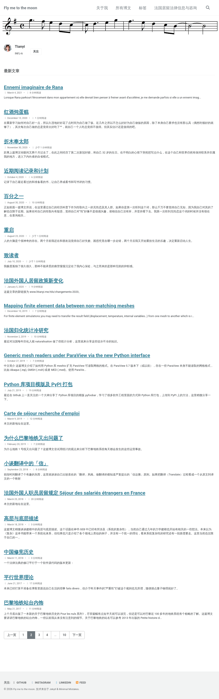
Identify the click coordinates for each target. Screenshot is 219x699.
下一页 (76, 655)
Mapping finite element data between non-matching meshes (69, 314)
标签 (142, 8)
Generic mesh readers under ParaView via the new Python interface (77, 366)
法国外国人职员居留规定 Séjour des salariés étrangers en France (74, 508)
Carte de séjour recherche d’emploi (42, 426)
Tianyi (20, 46)
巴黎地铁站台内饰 (23, 622)
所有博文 (122, 8)
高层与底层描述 (21, 535)
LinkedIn (65, 682)
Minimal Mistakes (71, 689)
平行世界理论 (19, 596)
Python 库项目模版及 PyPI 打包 (38, 396)
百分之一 (14, 201)
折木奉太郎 (16, 144)
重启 (9, 236)
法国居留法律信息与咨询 (175, 8)
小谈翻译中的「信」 (26, 478)
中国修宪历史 (19, 569)
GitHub (20, 682)
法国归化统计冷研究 (26, 340)
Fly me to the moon (20, 8)
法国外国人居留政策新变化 (33, 288)
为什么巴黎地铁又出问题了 (33, 451)
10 (64, 655)
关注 (37, 52)
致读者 (11, 262)
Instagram (42, 682)
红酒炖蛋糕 (16, 114)
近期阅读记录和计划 (26, 175)
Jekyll (54, 689)
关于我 (101, 8)
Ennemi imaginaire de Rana (33, 88)
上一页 (11, 655)
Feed (83, 682)
